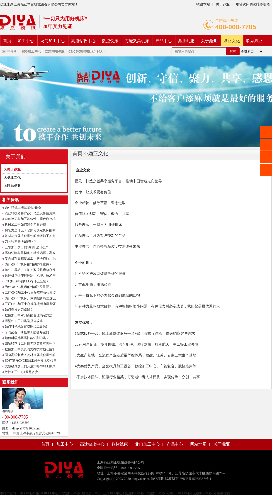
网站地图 (198, 444)
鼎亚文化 (231, 41)
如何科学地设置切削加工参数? (26, 326)
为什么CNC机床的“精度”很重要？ (28, 264)
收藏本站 (203, 4)
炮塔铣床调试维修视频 (253, 4)
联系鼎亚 (254, 41)
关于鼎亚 (222, 4)
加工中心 (26, 41)
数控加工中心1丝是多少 (21, 372)
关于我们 (16, 156)
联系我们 (10, 382)
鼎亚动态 (186, 41)
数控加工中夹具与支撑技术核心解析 (30, 349)
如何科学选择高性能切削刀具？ (27, 338)
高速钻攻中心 (83, 41)
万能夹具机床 (137, 41)
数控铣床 (110, 41)
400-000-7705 (235, 27)
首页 (7, 41)
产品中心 (163, 41)
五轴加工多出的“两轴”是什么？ (27, 247)
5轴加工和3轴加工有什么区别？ (27, 281)
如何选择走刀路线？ (19, 309)
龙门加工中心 (52, 41)
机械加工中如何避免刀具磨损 (25, 224)
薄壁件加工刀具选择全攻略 (24, 321)
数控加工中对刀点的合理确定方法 (28, 315)
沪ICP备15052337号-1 (195, 478)
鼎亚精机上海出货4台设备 (23, 207)
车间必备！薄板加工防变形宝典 (27, 332)
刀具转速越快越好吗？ (20, 241)
